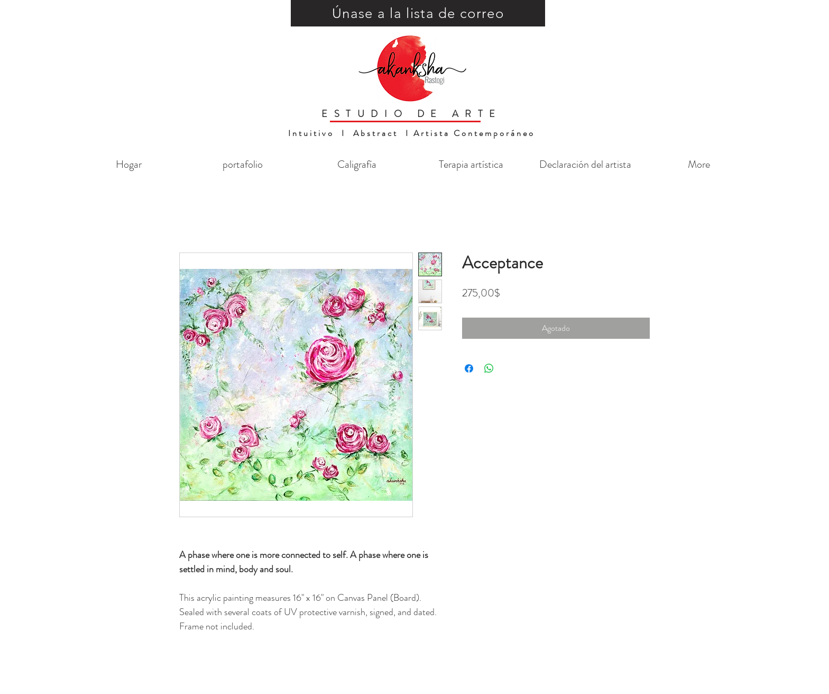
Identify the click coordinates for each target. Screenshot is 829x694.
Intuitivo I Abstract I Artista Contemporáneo (411, 133)
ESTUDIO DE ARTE (411, 114)
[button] (418, 13)
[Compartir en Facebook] (469, 368)
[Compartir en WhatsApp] (489, 368)
